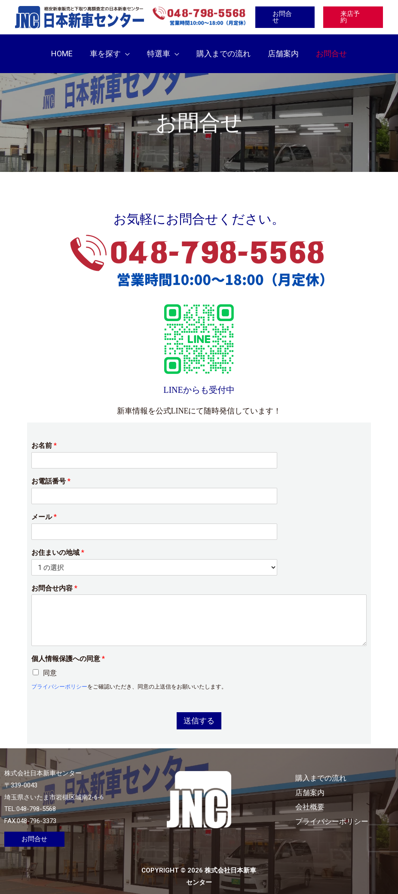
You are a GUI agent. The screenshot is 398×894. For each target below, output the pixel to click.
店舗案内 (322, 783)
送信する (199, 711)
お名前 (44, 437)
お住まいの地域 (57, 543)
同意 (50, 664)
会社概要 (322, 797)
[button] (127, 49)
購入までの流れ (334, 769)
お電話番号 (50, 472)
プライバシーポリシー (59, 677)
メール (44, 508)
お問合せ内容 (54, 579)
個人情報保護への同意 (68, 650)
